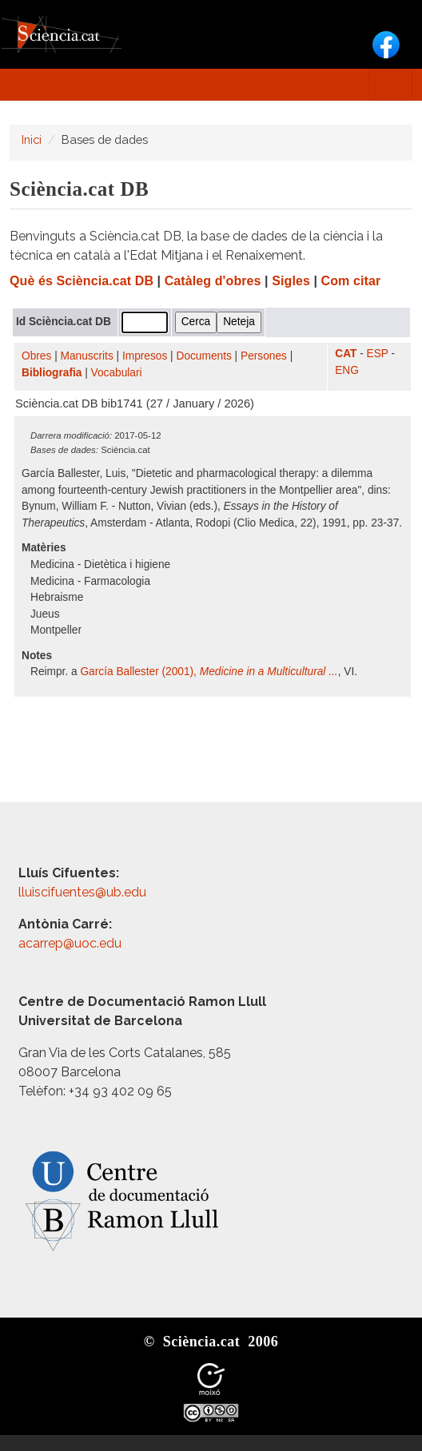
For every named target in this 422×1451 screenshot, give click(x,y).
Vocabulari (116, 373)
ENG (347, 370)
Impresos (144, 356)
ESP (377, 354)
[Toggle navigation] (390, 85)
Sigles (291, 281)
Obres (36, 356)
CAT (345, 354)
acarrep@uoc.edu (69, 943)
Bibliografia (52, 373)
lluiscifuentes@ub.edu (83, 892)
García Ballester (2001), (208, 672)
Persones (264, 356)
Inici (32, 139)
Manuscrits (87, 356)
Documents (204, 356)
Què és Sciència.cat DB (81, 281)
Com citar (351, 281)
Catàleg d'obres (213, 281)
